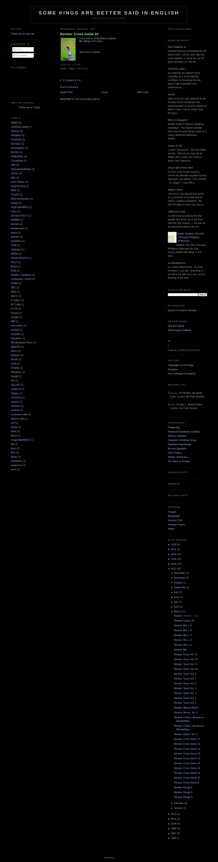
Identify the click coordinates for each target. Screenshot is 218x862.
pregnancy (16, 465)
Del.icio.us (83, 69)
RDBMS (15, 220)
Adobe (14, 253)
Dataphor (16, 135)
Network (15, 355)
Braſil (13, 270)
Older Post (142, 92)
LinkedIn (15, 334)
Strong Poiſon (195, 404)
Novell (14, 359)
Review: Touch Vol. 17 (186, 654)
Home (104, 92)
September (180, 587)
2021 (173, 549)
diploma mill (17, 418)
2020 (173, 554)
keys (13, 448)
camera (15, 401)
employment (17, 228)
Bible (13, 190)
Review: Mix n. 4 (183, 635)
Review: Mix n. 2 (183, 645)
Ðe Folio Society (195, 396)
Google (15, 317)
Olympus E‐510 (174, 145)
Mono (14, 351)
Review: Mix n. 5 (183, 630)
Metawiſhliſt (174, 516)
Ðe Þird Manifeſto (177, 448)
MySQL (15, 152)
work (13, 469)
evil (13, 423)
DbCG (14, 296)
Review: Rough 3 (183, 797)
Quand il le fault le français (182, 310)
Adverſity (170, 94)
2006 (173, 838)
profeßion (16, 241)
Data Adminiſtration (21, 169)
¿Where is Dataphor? (177, 120)
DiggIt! (72, 69)
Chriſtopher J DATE (21, 279)
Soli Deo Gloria (176, 326)
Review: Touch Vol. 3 (185, 693)
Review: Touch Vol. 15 (186, 659)
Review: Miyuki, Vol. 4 (186, 712)
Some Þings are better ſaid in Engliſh (109, 13)
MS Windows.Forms (22, 342)
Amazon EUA (175, 520)
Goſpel (14, 203)
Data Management (176, 263)
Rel (13, 380)
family (14, 427)
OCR (13, 363)
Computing (17, 160)
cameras (15, 406)
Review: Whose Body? (186, 707)
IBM (13, 321)
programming (18, 186)
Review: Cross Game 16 (187, 744)
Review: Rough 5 (183, 787)
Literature (16, 338)
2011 (173, 819)
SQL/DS (15, 385)
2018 (173, 564)
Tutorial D (16, 397)
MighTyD (15, 346)
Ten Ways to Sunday (179, 461)
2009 (173, 823)
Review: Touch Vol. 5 (185, 688)
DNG (13, 292)
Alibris (171, 529)
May (176, 602)
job (12, 444)
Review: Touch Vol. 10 (186, 669)
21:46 (77, 64)
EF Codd (15, 304)
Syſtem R (16, 389)
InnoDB (15, 330)
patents (15, 237)
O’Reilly (15, 368)
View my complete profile (184, 350)
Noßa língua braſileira (179, 330)
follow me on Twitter (29, 107)
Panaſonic (16, 372)
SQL (13, 177)
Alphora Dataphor (177, 436)
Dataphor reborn (174, 189)
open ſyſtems (18, 182)
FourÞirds (16, 139)
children (15, 410)
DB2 (13, 287)
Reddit (14, 376)
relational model (19, 127)
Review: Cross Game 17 (187, 739)
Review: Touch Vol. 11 (186, 664)
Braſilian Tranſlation (21, 275)
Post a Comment (69, 87)
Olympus (15, 143)
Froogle (172, 512)
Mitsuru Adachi (108, 38)
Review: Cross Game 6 (186, 782)
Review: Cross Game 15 (187, 758)
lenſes (14, 456)
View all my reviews (89, 52)
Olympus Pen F (19, 215)
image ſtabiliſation (20, 440)
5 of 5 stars (97, 41)
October (178, 582)
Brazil (14, 266)
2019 (173, 559)
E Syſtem (16, 300)
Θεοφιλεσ (173, 369)
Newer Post (66, 92)
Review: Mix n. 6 (183, 625)
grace (14, 232)
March (177, 611)
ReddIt (63, 69)
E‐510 (14, 308)
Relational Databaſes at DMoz (184, 431)
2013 (173, 814)
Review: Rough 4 (183, 792)
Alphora (15, 131)
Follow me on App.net (22, 33)
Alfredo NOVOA (19, 258)
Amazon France (176, 524)
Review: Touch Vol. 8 (185, 674)
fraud (13, 431)
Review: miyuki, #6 (184, 620)
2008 (173, 828)
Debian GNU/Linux (178, 457)
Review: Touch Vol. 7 (185, 678)
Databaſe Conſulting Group (182, 440)
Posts (17, 49)
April (176, 606)
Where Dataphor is (176, 47)
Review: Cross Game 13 (187, 748)
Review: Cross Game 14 (187, 763)
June (176, 597)
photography (17, 148)
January (178, 808)
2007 (173, 833)
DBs (13, 165)
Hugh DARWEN (19, 207)
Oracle (14, 173)
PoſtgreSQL (17, 156)
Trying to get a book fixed (179, 167)
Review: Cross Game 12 (187, 773)
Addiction (16, 249)
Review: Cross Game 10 (79, 34)
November (179, 577)
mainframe (16, 461)
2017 (173, 568)
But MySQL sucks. (175, 69)
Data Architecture (20, 198)
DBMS (14, 122)
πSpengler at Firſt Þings (180, 365)
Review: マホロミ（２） (187, 616)
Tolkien (14, 393)
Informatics (17, 325)
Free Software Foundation (182, 373)
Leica (14, 211)
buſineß (15, 224)
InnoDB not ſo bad (175, 211)
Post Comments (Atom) (87, 99)
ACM (13, 245)
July (176, 592)
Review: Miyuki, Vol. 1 (186, 734)
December (179, 573)
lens (13, 452)
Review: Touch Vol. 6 (185, 683)
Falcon (14, 313)
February (178, 803)
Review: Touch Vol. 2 (185, 698)
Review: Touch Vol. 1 (185, 703)
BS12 (14, 262)
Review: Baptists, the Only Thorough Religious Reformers (190, 237)
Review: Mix (180, 649)
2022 (173, 544)
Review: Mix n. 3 (183, 640)
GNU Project (175, 453)
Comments (20, 55)
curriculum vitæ (19, 414)
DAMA (14, 283)
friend (14, 435)
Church (15, 194)
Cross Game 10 (87, 38)
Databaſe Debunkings (179, 444)
